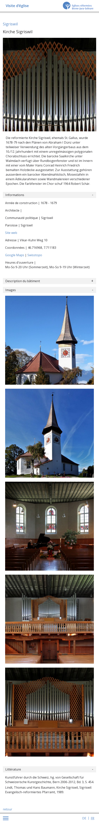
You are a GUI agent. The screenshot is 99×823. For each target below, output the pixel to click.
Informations (14, 195)
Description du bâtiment (22, 281)
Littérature (13, 769)
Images (10, 290)
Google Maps (15, 255)
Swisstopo (34, 255)
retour (7, 809)
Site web (11, 233)
